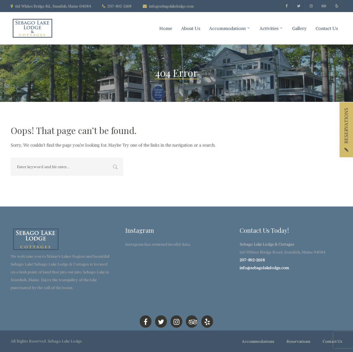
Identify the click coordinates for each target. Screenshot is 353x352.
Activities (269, 28)
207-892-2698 (252, 259)
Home (165, 28)
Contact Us (326, 28)
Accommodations (227, 28)
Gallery (299, 28)
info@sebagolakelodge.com (171, 6)
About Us (190, 28)
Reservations (298, 341)
